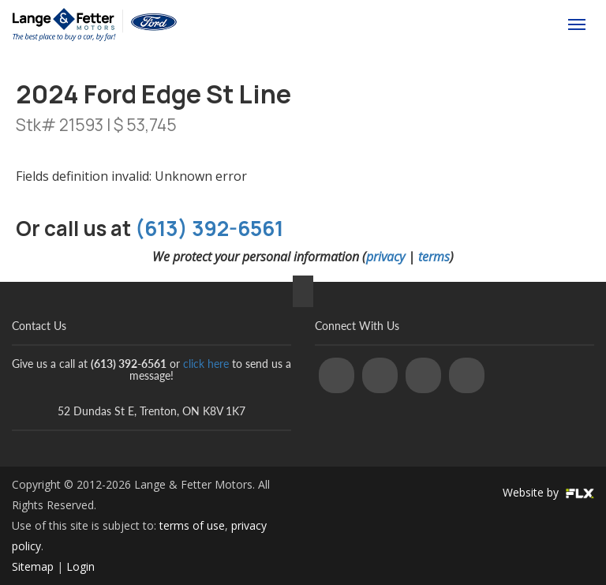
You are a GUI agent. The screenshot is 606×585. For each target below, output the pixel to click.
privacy (385, 256)
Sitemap (33, 566)
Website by (548, 492)
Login (80, 566)
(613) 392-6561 (485, 25)
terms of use (192, 525)
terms (434, 256)
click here (206, 363)
